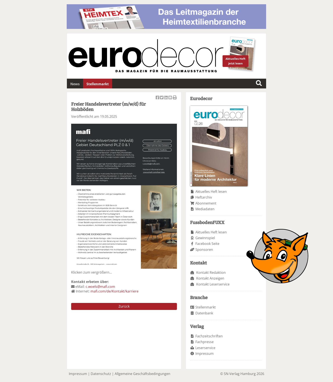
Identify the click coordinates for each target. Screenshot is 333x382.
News (75, 84)
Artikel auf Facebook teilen (158, 97)
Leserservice (205, 347)
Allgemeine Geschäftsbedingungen (142, 373)
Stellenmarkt (97, 84)
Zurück (124, 306)
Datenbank (204, 313)
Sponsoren (204, 249)
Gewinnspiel (205, 238)
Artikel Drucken (175, 97)
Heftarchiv (203, 197)
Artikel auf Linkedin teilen (166, 97)
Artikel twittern (162, 97)
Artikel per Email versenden (170, 97)
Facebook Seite (207, 243)
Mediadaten (204, 209)
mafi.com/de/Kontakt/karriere (114, 291)
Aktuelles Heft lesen (211, 191)
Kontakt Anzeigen (210, 278)
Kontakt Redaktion (211, 272)
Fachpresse (204, 341)
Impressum (204, 353)
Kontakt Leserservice (213, 284)
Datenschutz (101, 373)
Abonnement (205, 203)
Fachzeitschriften (209, 336)
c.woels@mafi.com (100, 286)
